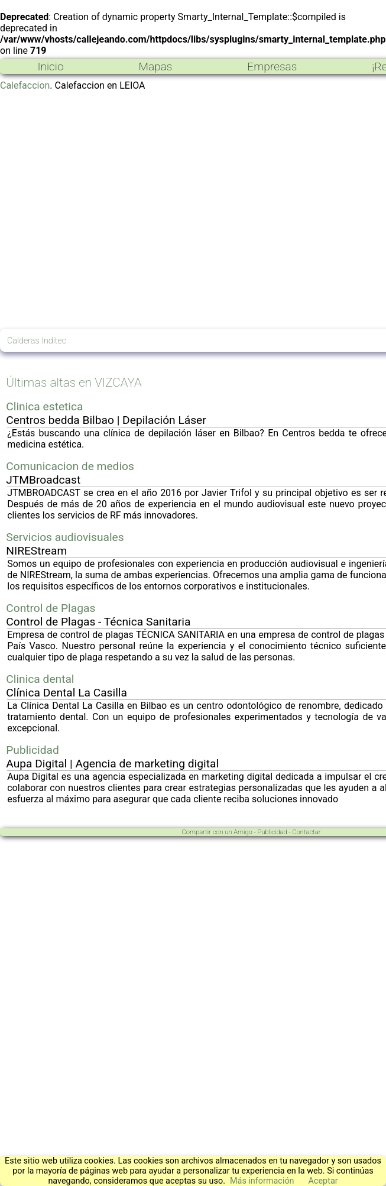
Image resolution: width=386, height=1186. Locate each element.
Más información (262, 1181)
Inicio (50, 66)
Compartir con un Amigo (217, 832)
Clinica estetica (44, 406)
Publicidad (32, 750)
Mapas (155, 66)
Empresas (272, 66)
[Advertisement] (113, 210)
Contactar (306, 832)
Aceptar (323, 1181)
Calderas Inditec (36, 341)
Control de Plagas (50, 608)
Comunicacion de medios (70, 466)
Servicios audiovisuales (65, 537)
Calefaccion (25, 85)
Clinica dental (40, 679)
